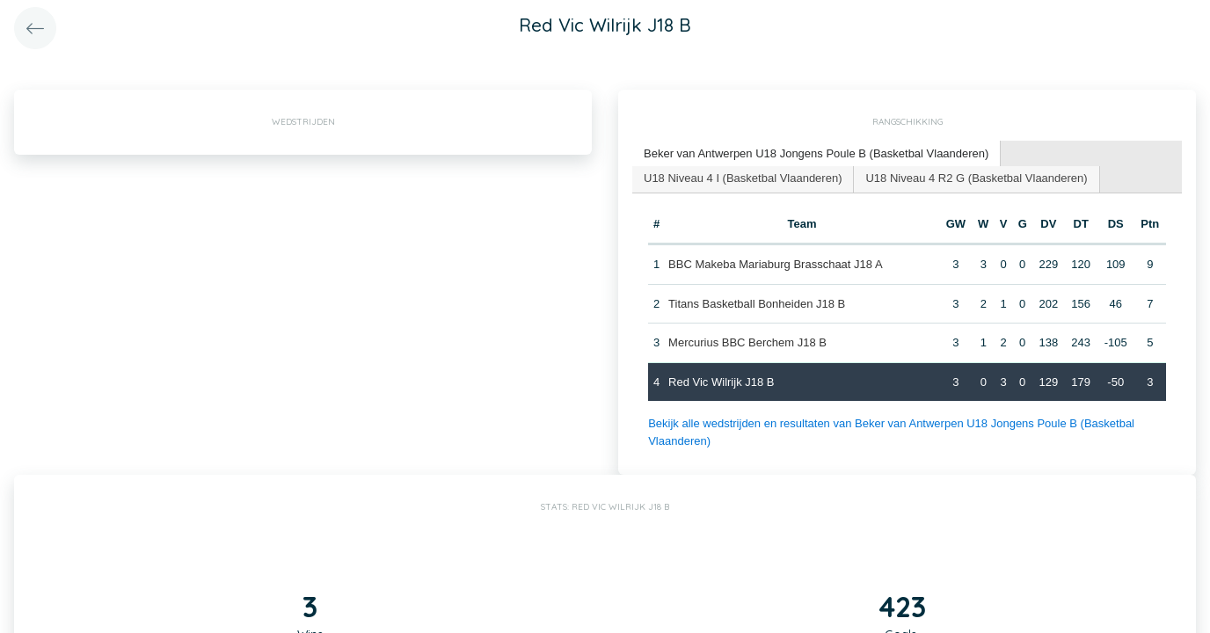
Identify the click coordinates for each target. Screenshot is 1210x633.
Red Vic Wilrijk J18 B (721, 382)
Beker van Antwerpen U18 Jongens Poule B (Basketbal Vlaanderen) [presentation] (816, 153)
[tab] (816, 154)
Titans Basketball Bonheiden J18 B (756, 303)
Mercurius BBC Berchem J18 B (747, 342)
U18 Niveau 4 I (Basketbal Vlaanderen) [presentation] (743, 178)
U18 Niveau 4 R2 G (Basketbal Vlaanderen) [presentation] (976, 178)
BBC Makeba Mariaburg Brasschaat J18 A (775, 264)
